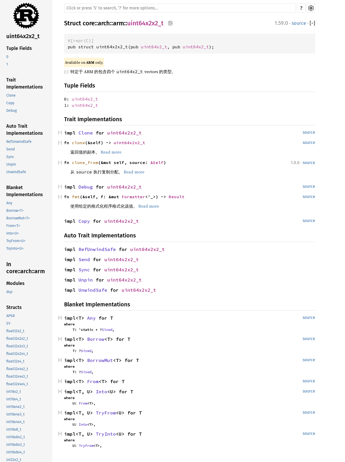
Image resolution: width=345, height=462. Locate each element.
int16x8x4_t (15, 452)
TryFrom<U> (15, 241)
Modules (15, 283)
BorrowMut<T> (18, 218)
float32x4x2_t (17, 369)
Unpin (11, 164)
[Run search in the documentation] (180, 8)
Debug (11, 110)
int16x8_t (13, 429)
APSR (10, 316)
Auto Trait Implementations (24, 129)
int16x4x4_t (15, 422)
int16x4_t (13, 399)
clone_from (85, 162)
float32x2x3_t (17, 346)
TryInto (106, 434)
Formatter (133, 196)
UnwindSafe (16, 172)
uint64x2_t (154, 46)
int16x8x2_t (15, 437)
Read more (111, 152)
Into (101, 392)
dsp (9, 292)
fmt (76, 196)
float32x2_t (15, 331)
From (93, 381)
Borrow (95, 339)
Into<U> (12, 233)
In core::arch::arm (25, 268)
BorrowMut (100, 360)
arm (118, 23)
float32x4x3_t (17, 376)
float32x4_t (15, 361)
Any (9, 203)
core (89, 23)
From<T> (13, 226)
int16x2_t (13, 391)
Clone (11, 95)
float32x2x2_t (17, 338)
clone (78, 142)
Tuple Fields (19, 48)
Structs (14, 307)
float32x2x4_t (17, 354)
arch (104, 23)
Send (10, 149)
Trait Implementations (24, 83)
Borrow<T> (15, 210)
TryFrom (106, 413)
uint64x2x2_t (22, 36)
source (299, 23)
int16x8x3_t (15, 444)
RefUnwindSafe (19, 141)
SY (8, 323)
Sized (107, 329)
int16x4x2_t (15, 407)
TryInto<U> (15, 248)
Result (176, 196)
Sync (10, 157)
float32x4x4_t (17, 384)
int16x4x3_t (15, 414)
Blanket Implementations (24, 191)
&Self (156, 162)
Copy (10, 103)
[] (312, 23)
